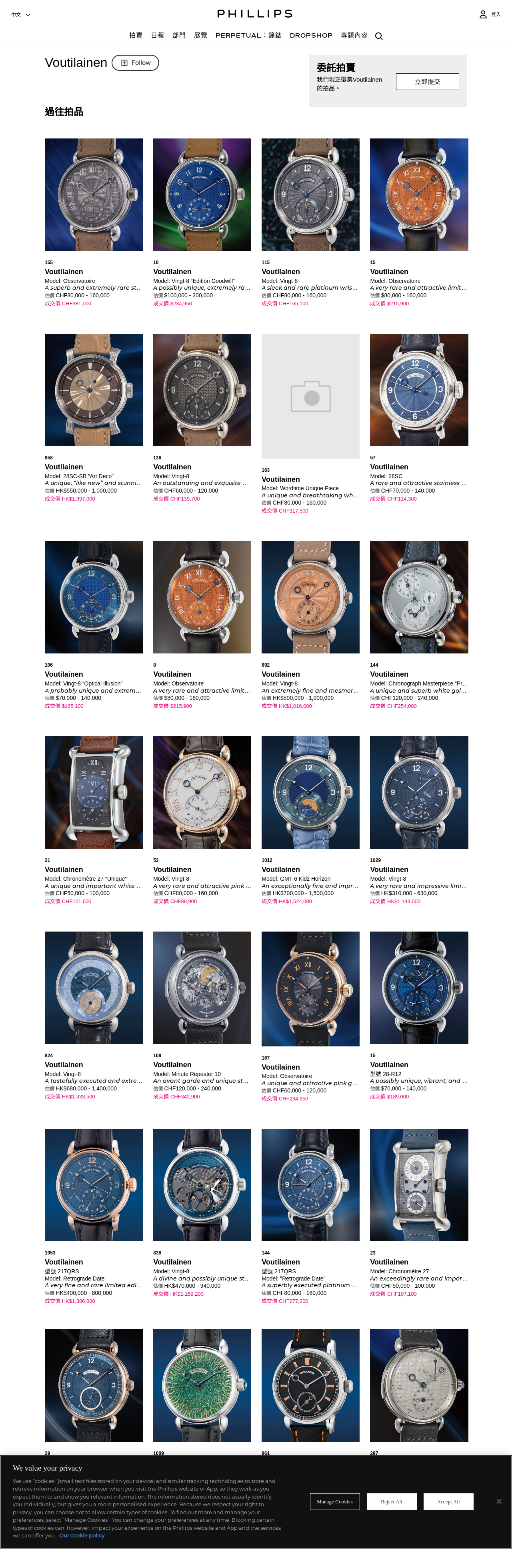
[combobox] (21, 15)
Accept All (448, 1502)
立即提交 (427, 81)
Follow (135, 63)
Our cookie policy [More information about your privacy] (81, 1535)
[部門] (179, 36)
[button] (94, 229)
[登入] (489, 15)
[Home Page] (255, 15)
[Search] (379, 36)
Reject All (391, 1502)
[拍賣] (136, 36)
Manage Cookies (335, 1502)
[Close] (499, 1501)
